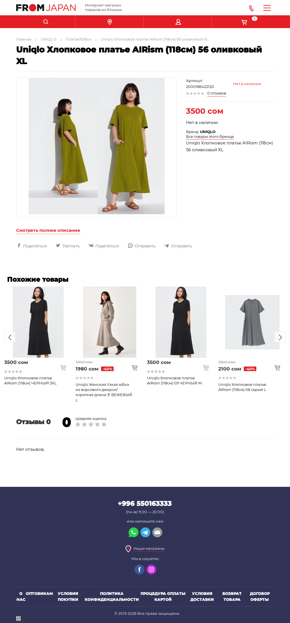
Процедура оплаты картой (162, 596)
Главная (23, 39)
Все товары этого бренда (210, 136)
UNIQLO (48, 39)
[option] (38, 336)
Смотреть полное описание (48, 230)
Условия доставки (202, 596)
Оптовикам (39, 593)
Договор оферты (260, 596)
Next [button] (280, 337)
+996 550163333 (145, 504)
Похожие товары (37, 279)
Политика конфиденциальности (112, 596)
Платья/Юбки (78, 39)
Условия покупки (68, 596)
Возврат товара (232, 596)
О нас (20, 596)
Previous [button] (10, 337)
